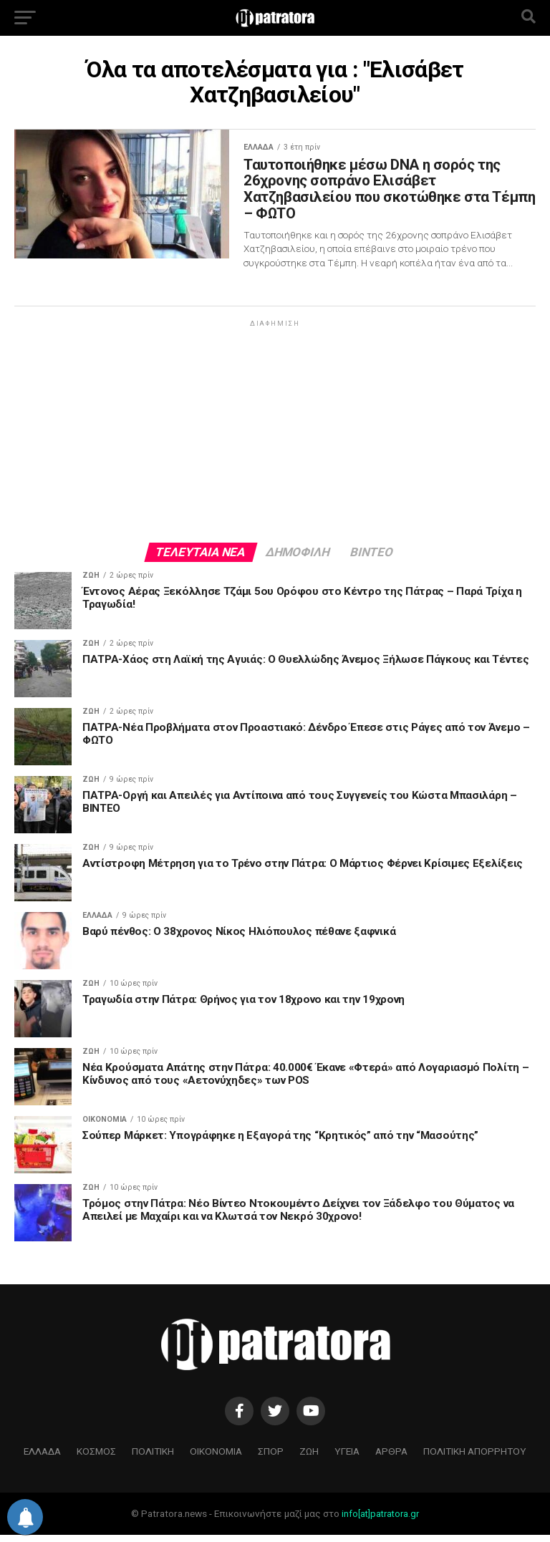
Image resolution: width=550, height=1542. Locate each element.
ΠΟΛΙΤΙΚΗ (153, 1458)
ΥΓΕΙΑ (347, 1458)
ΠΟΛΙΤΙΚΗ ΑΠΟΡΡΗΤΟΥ (474, 1458)
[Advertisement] (275, 437)
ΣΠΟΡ (271, 1458)
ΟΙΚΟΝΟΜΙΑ (216, 1458)
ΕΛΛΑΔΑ (42, 1458)
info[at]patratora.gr (380, 1521)
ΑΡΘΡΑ (391, 1458)
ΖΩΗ (309, 1458)
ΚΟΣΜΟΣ (96, 1458)
